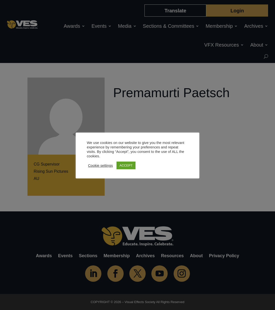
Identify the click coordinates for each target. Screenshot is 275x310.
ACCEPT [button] (126, 165)
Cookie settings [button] (100, 166)
